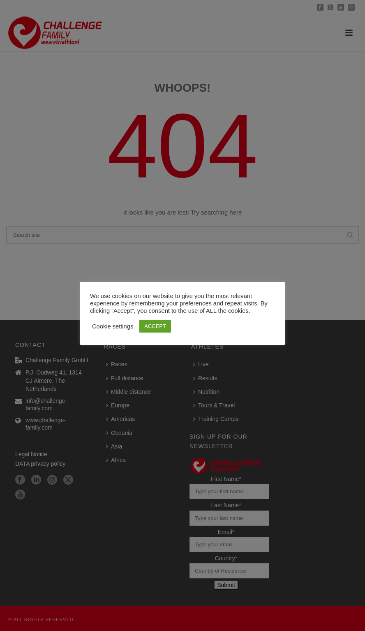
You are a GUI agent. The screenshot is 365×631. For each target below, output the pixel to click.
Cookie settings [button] (112, 326)
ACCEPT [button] (155, 326)
